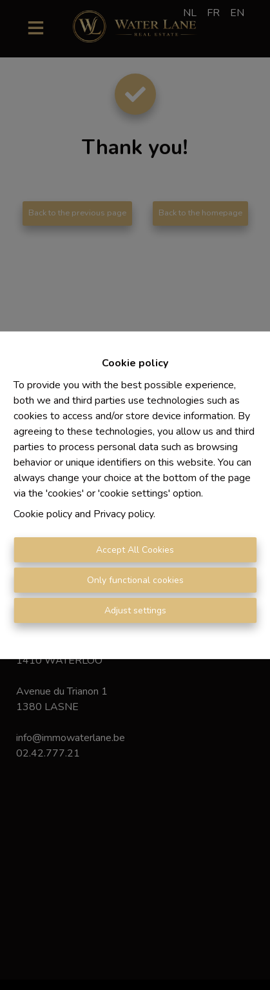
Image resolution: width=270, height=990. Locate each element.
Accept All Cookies (135, 550)
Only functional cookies (135, 580)
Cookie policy (43, 514)
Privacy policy (123, 514)
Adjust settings (135, 610)
